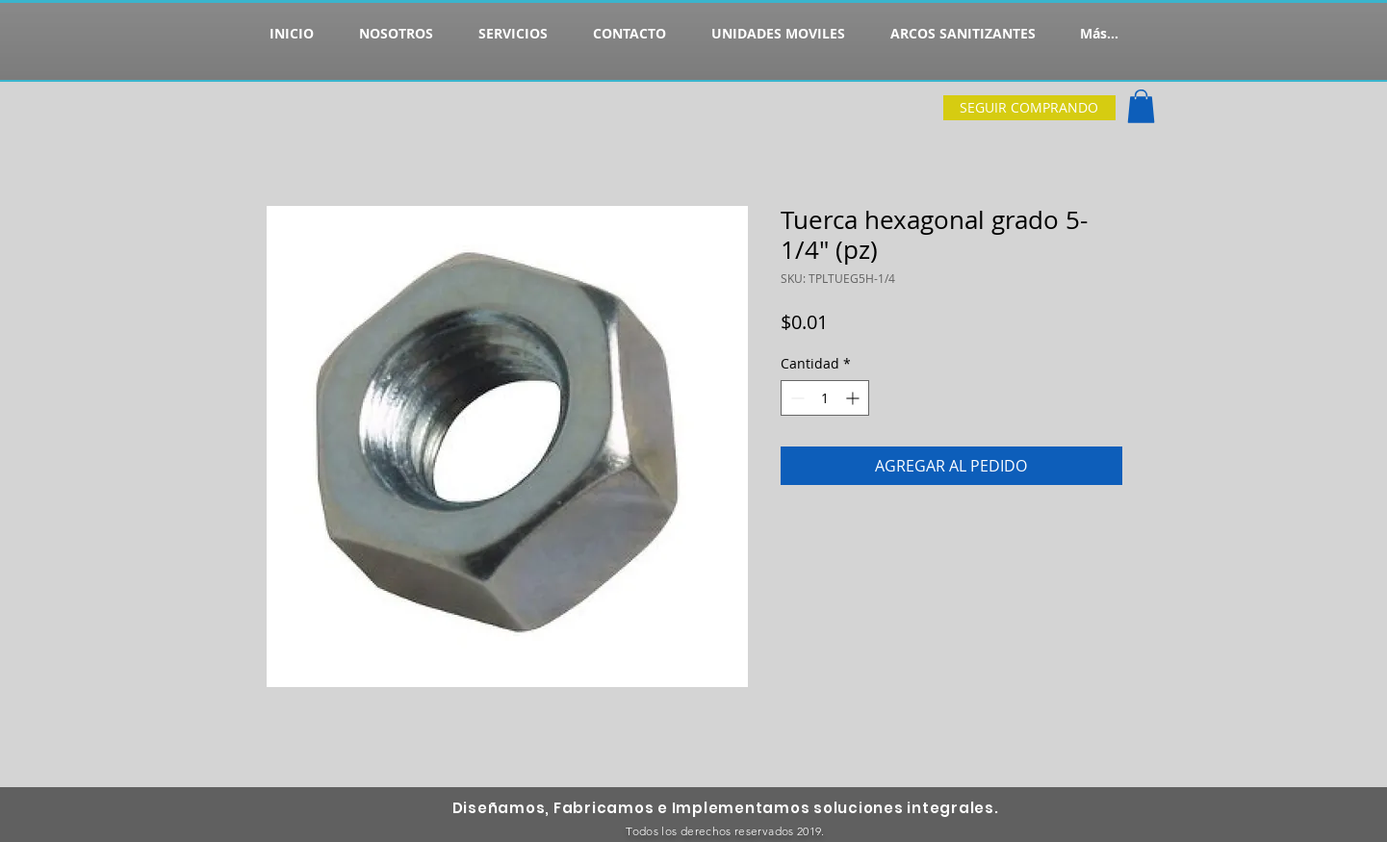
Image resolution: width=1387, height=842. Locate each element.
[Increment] (854, 398)
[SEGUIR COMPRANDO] (1029, 107)
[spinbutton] (825, 398)
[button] (1141, 106)
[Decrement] (795, 398)
